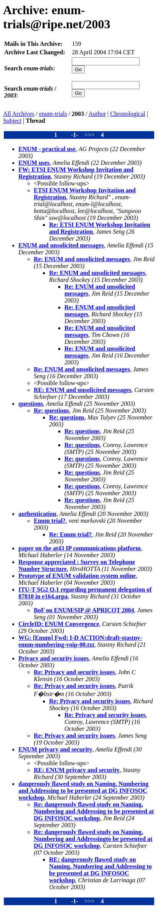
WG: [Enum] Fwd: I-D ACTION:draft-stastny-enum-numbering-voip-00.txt (80, 641)
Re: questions (51, 410)
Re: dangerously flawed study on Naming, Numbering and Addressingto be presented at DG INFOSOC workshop (93, 839)
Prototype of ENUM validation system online (77, 575)
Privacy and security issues (53, 658)
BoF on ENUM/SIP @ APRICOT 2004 (84, 610)
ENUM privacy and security (55, 749)
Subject (12, 120)
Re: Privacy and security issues (74, 672)
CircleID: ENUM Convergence (58, 624)
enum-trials (53, 114)
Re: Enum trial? (70, 534)
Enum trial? (50, 520)
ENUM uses (33, 162)
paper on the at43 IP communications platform (79, 548)
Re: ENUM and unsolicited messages (82, 259)
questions (30, 403)
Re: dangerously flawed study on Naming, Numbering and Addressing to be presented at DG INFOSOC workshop (94, 811)
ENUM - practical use (47, 149)
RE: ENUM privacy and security (77, 770)
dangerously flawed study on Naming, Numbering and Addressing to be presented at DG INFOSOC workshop (83, 791)
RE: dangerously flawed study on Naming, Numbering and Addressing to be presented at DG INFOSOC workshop (100, 869)
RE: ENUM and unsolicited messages (82, 390)
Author (97, 114)
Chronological (127, 114)
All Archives (18, 114)
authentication (37, 514)
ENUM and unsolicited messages (61, 245)
